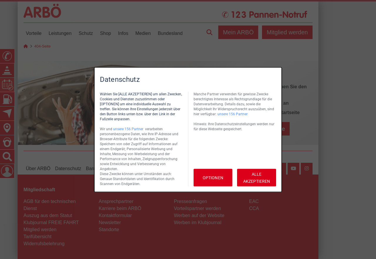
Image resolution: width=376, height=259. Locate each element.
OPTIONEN (213, 177)
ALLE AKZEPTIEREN (256, 177)
